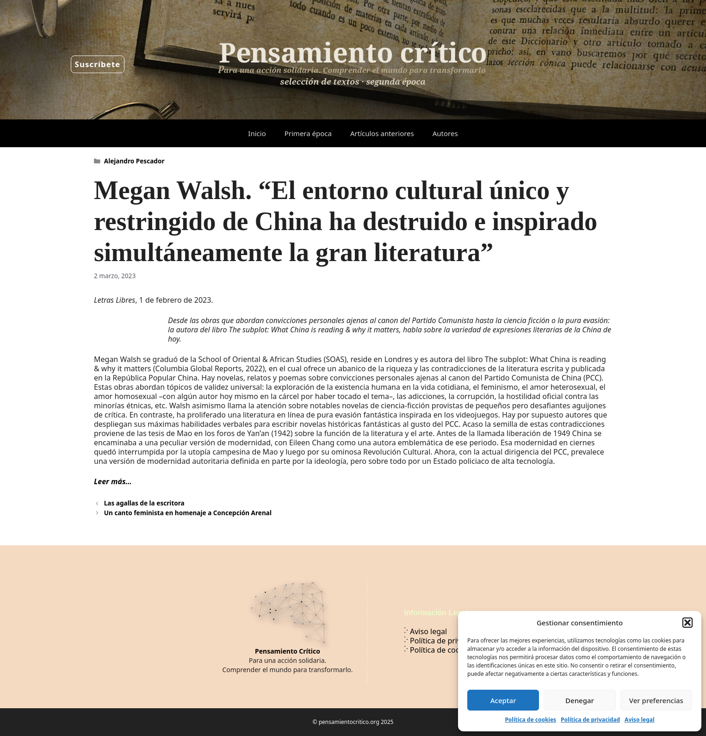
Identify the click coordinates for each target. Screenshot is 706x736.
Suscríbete (98, 64)
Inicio (257, 133)
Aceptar (503, 700)
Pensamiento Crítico (287, 651)
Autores (445, 133)
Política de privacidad (590, 720)
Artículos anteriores (382, 133)
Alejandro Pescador (134, 160)
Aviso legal (639, 720)
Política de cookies (530, 720)
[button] (687, 622)
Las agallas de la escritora (144, 503)
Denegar (579, 700)
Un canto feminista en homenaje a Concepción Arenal (188, 512)
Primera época (308, 133)
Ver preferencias (656, 700)
